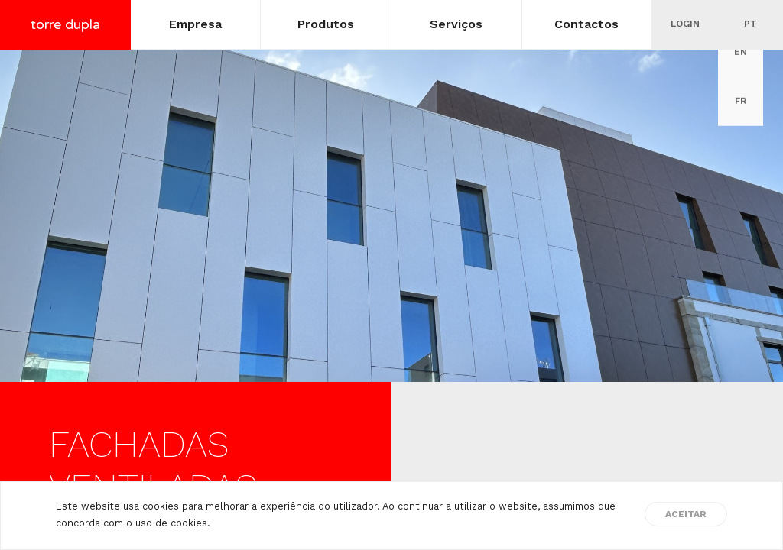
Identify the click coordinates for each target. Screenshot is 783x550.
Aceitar (686, 514)
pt (750, 23)
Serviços (456, 24)
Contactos (586, 24)
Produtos (325, 24)
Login (685, 23)
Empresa (195, 24)
